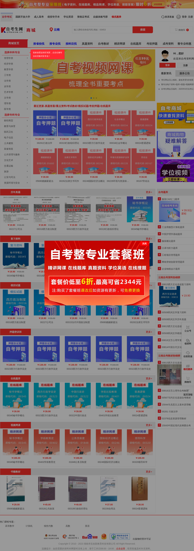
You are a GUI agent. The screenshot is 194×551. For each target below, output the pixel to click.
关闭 (144, 243)
